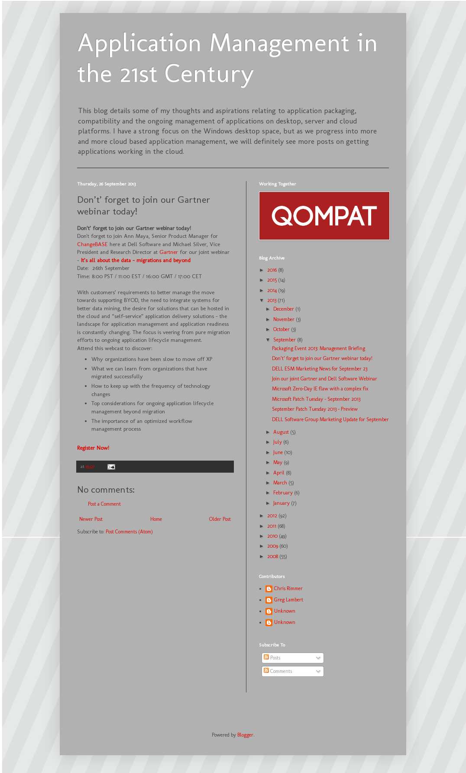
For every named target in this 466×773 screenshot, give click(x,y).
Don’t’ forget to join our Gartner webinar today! (322, 358)
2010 (273, 536)
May (278, 462)
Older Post (220, 519)
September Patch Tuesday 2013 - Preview (315, 409)
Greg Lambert (288, 600)
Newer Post (91, 519)
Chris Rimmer (288, 588)
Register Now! (93, 448)
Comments (278, 671)
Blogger (245, 735)
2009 (273, 546)
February (283, 493)
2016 (272, 270)
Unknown (284, 611)
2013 (272, 300)
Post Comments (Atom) (129, 532)
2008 (273, 556)
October (282, 329)
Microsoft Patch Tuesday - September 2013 (316, 399)
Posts (272, 658)
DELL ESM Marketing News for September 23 (319, 369)
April (279, 473)
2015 (272, 280)
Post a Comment (104, 504)
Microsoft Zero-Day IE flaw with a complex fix (320, 389)
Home (156, 519)
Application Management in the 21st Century (227, 57)
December (284, 309)
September (285, 340)
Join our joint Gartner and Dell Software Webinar (324, 379)
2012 (272, 516)
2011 (272, 526)
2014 (272, 290)
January (282, 503)
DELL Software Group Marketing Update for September (330, 419)
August (281, 432)
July (278, 442)
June (278, 452)
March (280, 483)
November (284, 319)
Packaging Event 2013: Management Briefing (318, 348)
